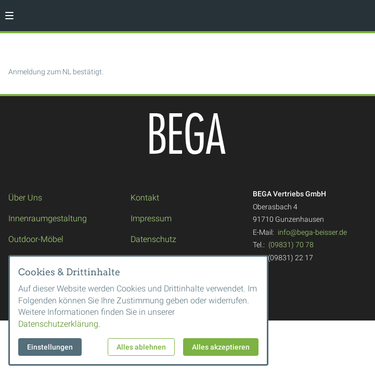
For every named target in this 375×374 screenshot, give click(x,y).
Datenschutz (153, 239)
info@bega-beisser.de (312, 232)
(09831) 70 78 (291, 245)
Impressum (151, 218)
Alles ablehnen (141, 347)
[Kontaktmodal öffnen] (362, 12)
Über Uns (25, 198)
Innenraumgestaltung (47, 218)
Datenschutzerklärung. (59, 324)
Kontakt (145, 198)
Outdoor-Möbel (35, 239)
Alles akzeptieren (221, 347)
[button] (9, 15)
